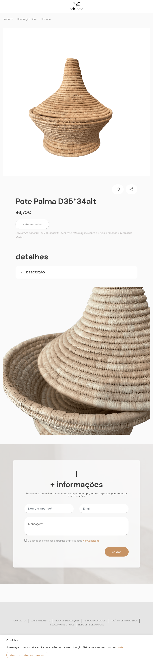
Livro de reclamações (91, 624)
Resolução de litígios (61, 624)
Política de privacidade (124, 620)
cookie (119, 647)
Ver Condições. (91, 540)
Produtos (8, 19)
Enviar (116, 551)
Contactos (20, 620)
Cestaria (46, 19)
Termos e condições (95, 620)
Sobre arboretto (40, 620)
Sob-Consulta (32, 224)
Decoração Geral (27, 19)
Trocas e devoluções (66, 620)
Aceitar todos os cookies (27, 655)
